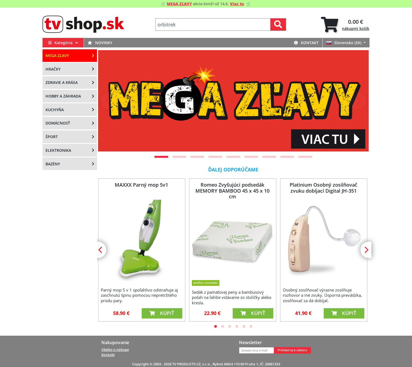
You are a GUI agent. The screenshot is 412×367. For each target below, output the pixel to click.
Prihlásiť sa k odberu (292, 350)
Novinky (100, 42)
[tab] (345, 24)
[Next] (358, 101)
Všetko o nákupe (115, 349)
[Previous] (109, 101)
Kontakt (306, 42)
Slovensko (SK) (344, 42)
